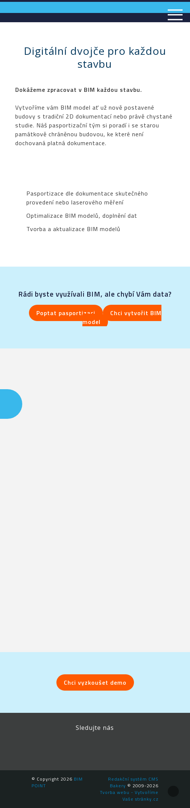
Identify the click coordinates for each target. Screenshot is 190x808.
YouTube (112, 748)
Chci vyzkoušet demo (95, 682)
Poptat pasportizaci (65, 312)
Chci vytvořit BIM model (121, 317)
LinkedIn (78, 748)
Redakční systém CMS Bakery (133, 782)
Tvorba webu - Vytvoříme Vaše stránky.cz (129, 795)
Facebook (45, 748)
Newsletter (145, 748)
